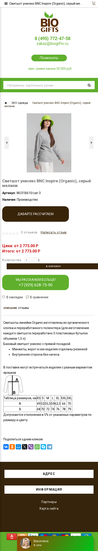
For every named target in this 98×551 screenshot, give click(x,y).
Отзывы (23, 308)
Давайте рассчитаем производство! (36, 217)
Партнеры (49, 502)
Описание (10, 308)
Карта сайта (49, 508)
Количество (12, 260)
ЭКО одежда (19, 102)
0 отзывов (29, 232)
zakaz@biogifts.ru (52, 43)
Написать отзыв (54, 232)
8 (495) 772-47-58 (52, 38)
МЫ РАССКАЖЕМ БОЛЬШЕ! (36, 282)
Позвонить (49, 58)
